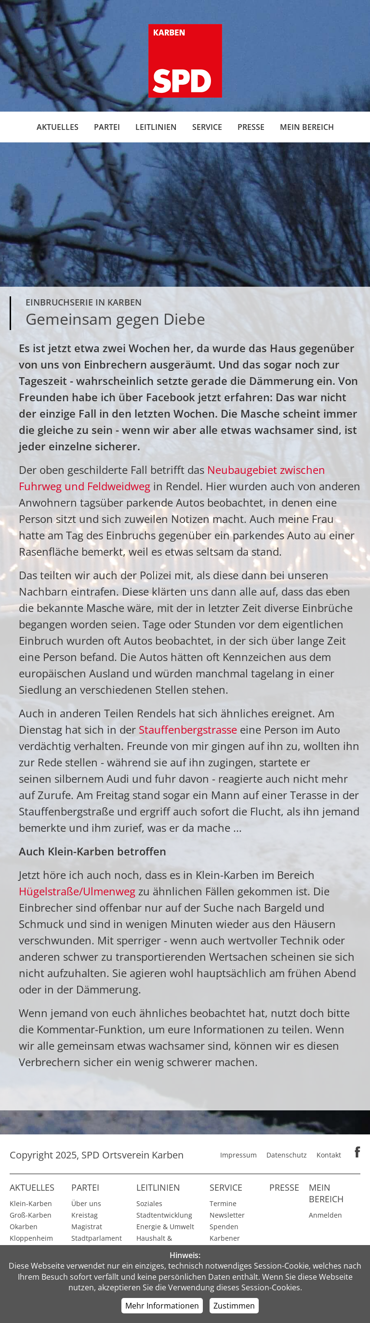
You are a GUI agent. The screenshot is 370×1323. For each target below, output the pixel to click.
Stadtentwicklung (164, 1215)
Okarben (24, 1226)
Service (207, 127)
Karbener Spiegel (225, 1244)
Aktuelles (58, 127)
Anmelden (325, 1215)
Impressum (238, 1154)
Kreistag (84, 1215)
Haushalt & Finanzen (154, 1244)
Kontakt (329, 1154)
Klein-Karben (31, 1203)
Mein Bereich (307, 127)
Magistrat (86, 1226)
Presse (251, 127)
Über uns (86, 1203)
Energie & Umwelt (165, 1226)
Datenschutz (286, 1154)
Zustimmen (234, 1305)
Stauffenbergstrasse (189, 729)
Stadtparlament (96, 1238)
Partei (107, 127)
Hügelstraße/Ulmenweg (78, 891)
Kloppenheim (31, 1238)
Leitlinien (156, 127)
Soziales (149, 1203)
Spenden (224, 1226)
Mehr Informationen (162, 1305)
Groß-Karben (31, 1215)
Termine (223, 1203)
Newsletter (227, 1215)
